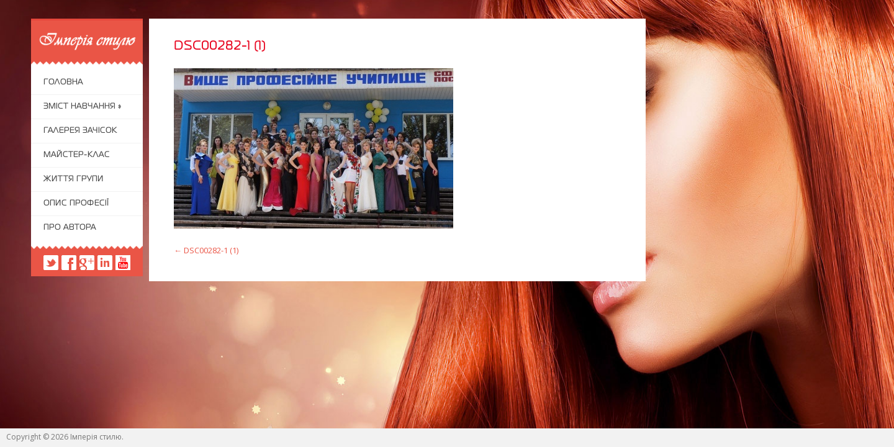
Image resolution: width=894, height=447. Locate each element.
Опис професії (76, 204)
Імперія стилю (96, 436)
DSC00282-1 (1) (206, 250)
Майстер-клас (76, 155)
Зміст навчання (82, 107)
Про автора (69, 228)
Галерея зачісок (80, 131)
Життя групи (73, 179)
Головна (63, 82)
